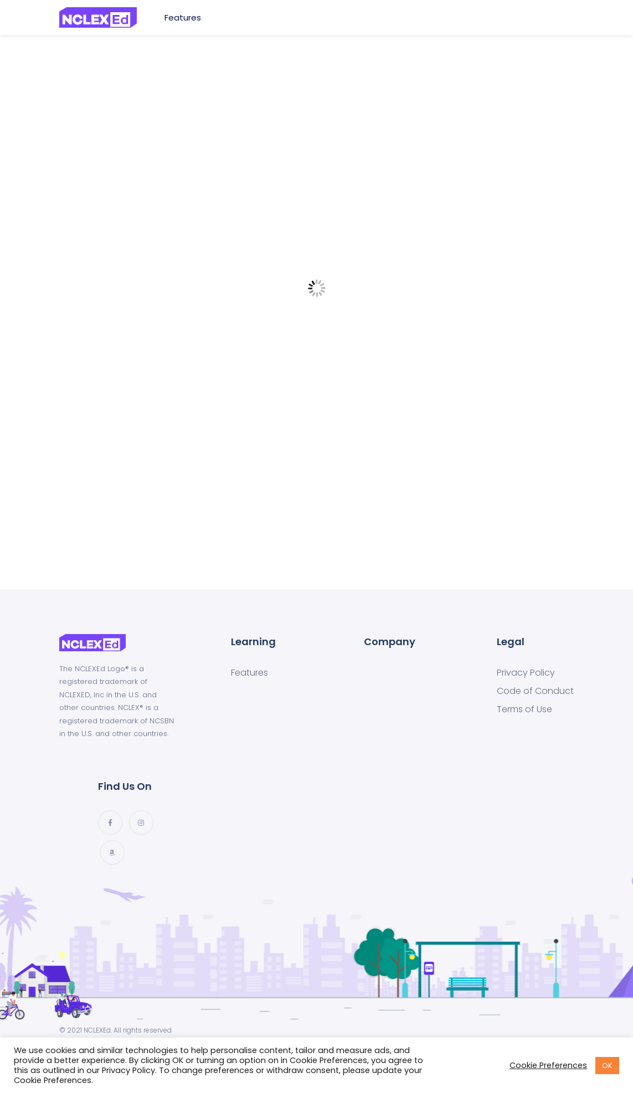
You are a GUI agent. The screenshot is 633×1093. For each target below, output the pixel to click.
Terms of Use (524, 709)
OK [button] (607, 1065)
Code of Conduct (535, 691)
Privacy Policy (526, 672)
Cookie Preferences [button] (548, 1065)
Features (183, 17)
